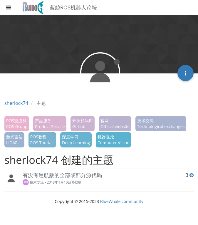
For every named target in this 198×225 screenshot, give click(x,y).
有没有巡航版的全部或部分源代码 (62, 175)
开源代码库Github (82, 123)
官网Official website (115, 123)
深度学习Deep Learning (76, 139)
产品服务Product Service (50, 123)
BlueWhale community (121, 201)
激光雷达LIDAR (14, 139)
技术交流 (33, 182)
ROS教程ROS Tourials (42, 139)
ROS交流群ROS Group (16, 123)
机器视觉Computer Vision (114, 139)
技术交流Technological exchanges (161, 123)
